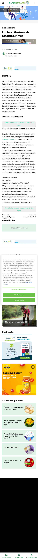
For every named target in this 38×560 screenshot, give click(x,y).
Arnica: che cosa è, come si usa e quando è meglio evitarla (13, 422)
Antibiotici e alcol (29, 217)
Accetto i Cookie (19, 300)
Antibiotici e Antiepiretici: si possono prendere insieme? (13, 436)
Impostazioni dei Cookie (19, 289)
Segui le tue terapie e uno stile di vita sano (19, 123)
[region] (19, 280)
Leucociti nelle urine (11, 447)
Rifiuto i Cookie (19, 295)
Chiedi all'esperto (12, 9)
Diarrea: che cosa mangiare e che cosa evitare (13, 408)
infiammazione (8, 139)
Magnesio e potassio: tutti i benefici (16, 323)
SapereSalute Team (14, 53)
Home (3, 9)
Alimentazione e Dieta (12, 318)
